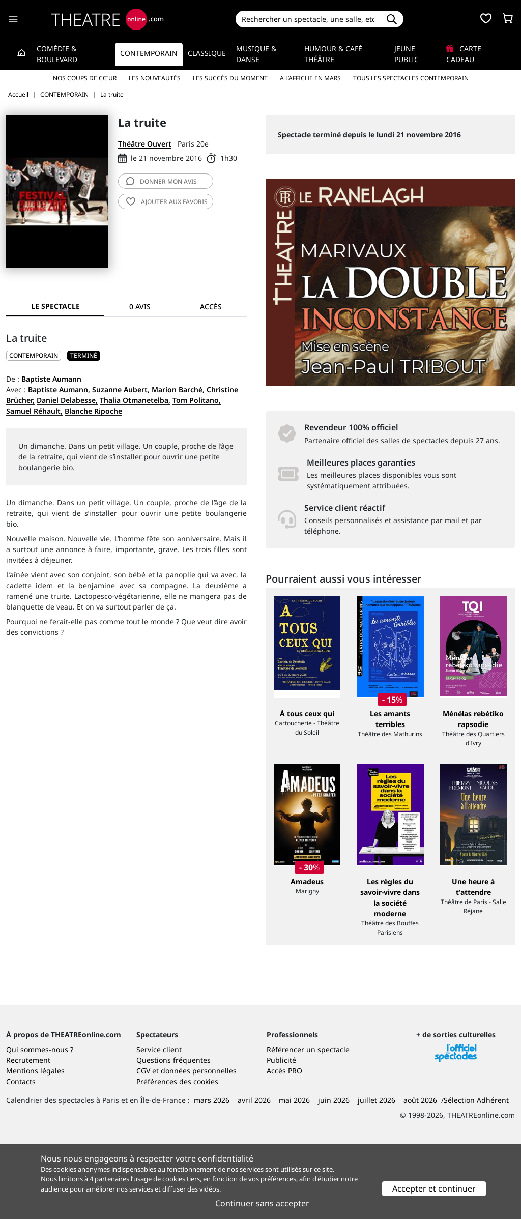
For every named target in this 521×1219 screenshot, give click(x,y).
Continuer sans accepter (262, 1203)
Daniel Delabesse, (67, 400)
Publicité (281, 1134)
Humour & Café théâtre (333, 54)
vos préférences (272, 1178)
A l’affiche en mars (310, 78)
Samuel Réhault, (34, 411)
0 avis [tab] (140, 306)
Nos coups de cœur (85, 78)
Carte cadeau (463, 54)
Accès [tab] (211, 306)
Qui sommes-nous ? (39, 1123)
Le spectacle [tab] (55, 306)
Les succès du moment (230, 78)
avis (161, 181)
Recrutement (28, 1134)
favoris (167, 201)
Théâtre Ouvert (144, 144)
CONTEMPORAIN (33, 355)
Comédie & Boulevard (57, 54)
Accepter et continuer (434, 1188)
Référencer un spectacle (308, 1123)
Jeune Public (406, 54)
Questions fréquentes (173, 1134)
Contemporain (149, 53)
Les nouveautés (155, 78)
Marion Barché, (178, 389)
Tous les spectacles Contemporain (411, 78)
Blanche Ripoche (93, 411)
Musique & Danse (256, 54)
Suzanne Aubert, (121, 389)
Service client (159, 1123)
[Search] (308, 19)
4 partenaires (109, 1178)
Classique (207, 53)
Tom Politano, (196, 400)
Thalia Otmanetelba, (135, 400)
